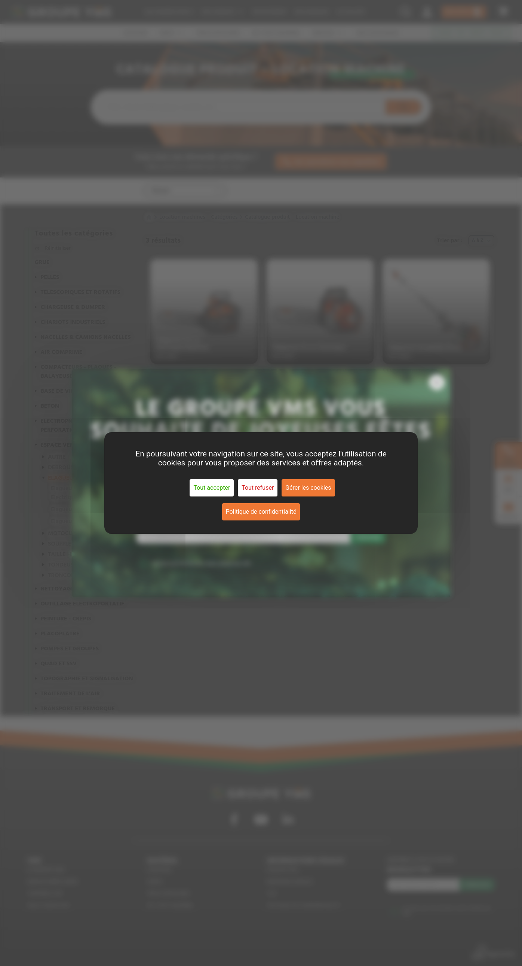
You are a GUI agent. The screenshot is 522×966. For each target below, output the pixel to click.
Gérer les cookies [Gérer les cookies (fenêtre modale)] (308, 487)
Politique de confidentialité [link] (261, 511)
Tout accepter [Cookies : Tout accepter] (211, 487)
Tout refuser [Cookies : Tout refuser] (258, 487)
